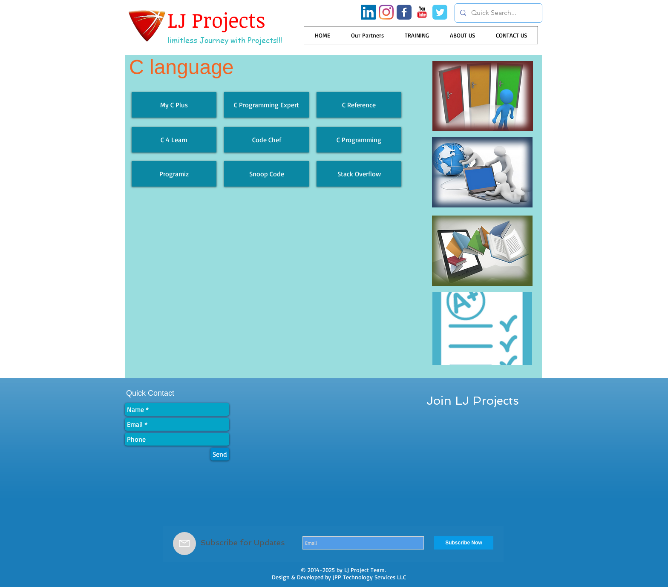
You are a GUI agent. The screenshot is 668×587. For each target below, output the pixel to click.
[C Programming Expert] (266, 105)
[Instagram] (386, 12)
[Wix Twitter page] (439, 12)
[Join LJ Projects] (473, 401)
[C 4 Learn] (174, 140)
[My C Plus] (174, 105)
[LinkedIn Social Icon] (368, 12)
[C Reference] (359, 105)
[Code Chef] (266, 140)
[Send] (219, 454)
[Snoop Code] (266, 174)
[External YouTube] (266, 287)
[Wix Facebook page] (404, 12)
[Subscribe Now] (463, 543)
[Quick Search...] (497, 13)
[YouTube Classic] (422, 12)
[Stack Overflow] (359, 174)
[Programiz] (174, 174)
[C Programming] (359, 140)
